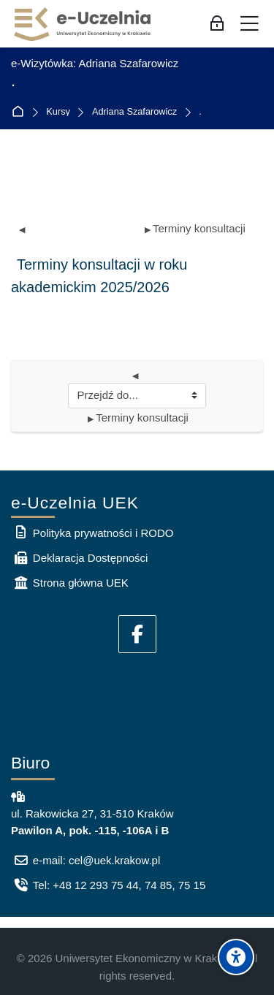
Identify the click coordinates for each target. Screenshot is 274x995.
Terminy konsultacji (195, 228)
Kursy (58, 112)
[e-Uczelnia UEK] (83, 24)
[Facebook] (137, 634)
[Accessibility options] (236, 957)
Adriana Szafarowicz (134, 112)
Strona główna (21, 112)
